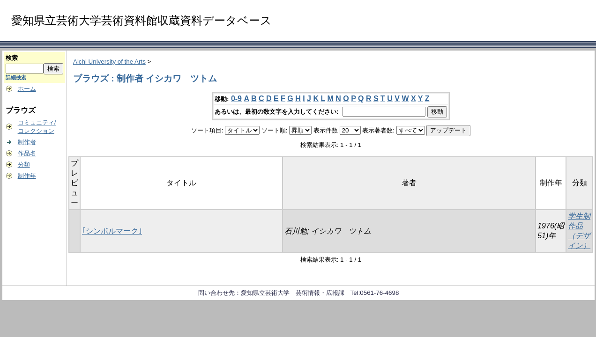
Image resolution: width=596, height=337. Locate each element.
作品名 (27, 153)
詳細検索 (16, 77)
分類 (24, 164)
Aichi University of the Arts (109, 61)
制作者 (27, 142)
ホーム (27, 88)
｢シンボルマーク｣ (112, 231)
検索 (12, 57)
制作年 (27, 175)
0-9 (236, 99)
